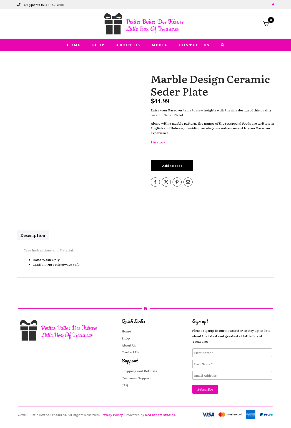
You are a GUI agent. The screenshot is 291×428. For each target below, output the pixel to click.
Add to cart (172, 165)
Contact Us (194, 44)
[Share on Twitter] (166, 182)
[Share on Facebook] (155, 182)
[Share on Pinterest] (177, 182)
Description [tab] (32, 235)
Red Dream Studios (160, 414)
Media (160, 44)
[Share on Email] (188, 182)
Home (74, 44)
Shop (98, 44)
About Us (128, 44)
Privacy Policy (111, 414)
